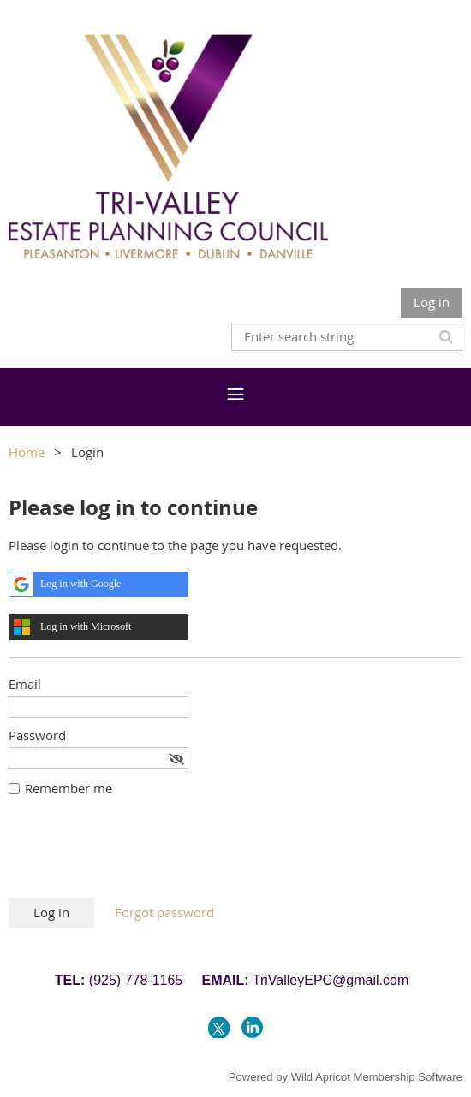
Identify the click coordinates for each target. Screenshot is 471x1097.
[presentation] (139, 855)
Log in (432, 302)
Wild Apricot (320, 1076)
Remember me (68, 788)
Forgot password (164, 912)
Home (27, 451)
